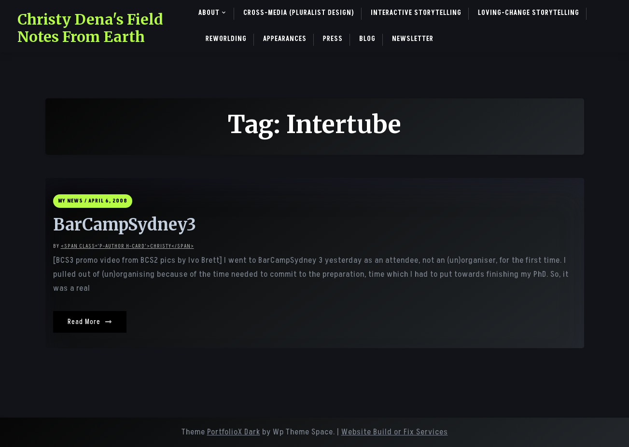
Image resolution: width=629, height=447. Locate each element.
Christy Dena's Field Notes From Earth (90, 28)
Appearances (285, 38)
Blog (367, 38)
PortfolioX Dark (233, 432)
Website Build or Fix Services (394, 432)
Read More (90, 322)
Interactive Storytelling (416, 12)
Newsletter (412, 38)
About (209, 12)
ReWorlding (226, 38)
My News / (72, 200)
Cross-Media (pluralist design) (298, 12)
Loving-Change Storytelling (528, 12)
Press (333, 38)
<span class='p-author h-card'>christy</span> (127, 246)
